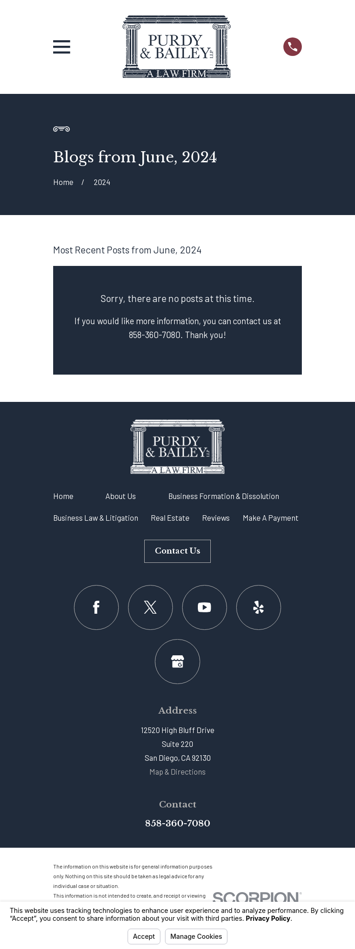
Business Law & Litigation (95, 517)
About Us (120, 495)
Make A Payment (271, 517)
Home (63, 495)
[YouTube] (204, 607)
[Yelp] (258, 607)
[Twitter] (150, 607)
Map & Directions (177, 771)
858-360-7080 (177, 823)
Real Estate (170, 517)
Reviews (216, 517)
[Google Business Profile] (177, 661)
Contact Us (177, 551)
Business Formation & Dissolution (223, 495)
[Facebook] (96, 607)
